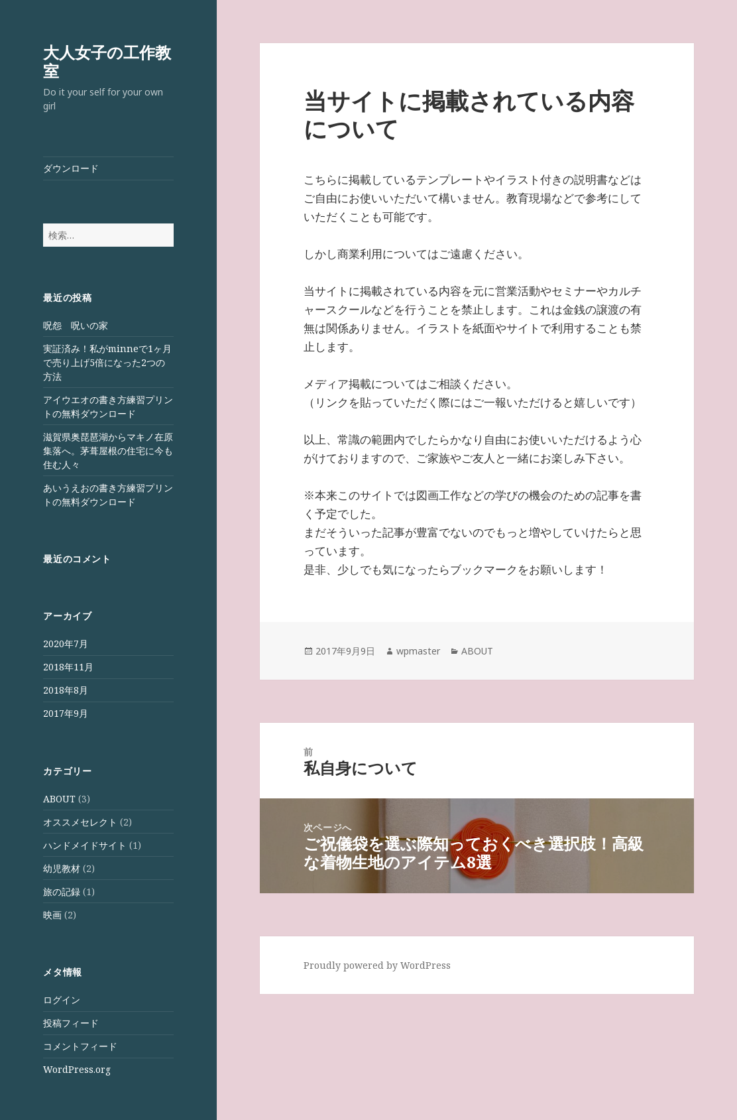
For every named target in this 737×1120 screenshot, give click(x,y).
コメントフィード (80, 1046)
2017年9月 (65, 713)
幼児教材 (61, 868)
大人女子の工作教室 (107, 61)
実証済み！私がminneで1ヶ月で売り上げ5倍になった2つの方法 (107, 362)
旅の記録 (61, 891)
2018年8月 (65, 690)
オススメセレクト (80, 822)
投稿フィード (71, 1023)
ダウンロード (71, 168)
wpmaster (418, 651)
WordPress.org (77, 1069)
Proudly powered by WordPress (377, 965)
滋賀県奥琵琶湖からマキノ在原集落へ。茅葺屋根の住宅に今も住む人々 (108, 450)
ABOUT (59, 798)
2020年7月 (65, 643)
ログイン (61, 999)
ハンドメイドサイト (85, 845)
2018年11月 (68, 666)
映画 (52, 914)
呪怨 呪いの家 (75, 325)
